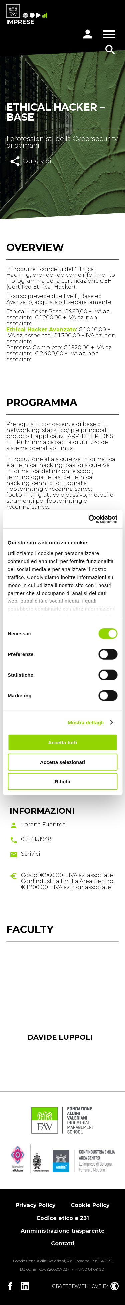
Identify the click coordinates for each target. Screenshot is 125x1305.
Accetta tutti (62, 742)
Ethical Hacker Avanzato (41, 329)
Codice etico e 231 (62, 1218)
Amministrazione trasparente (63, 1231)
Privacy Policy (36, 1205)
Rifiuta (62, 781)
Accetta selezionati (62, 762)
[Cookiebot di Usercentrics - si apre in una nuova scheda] (89, 519)
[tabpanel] (59, 1008)
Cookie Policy (90, 1205)
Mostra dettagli (86, 722)
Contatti (62, 1243)
